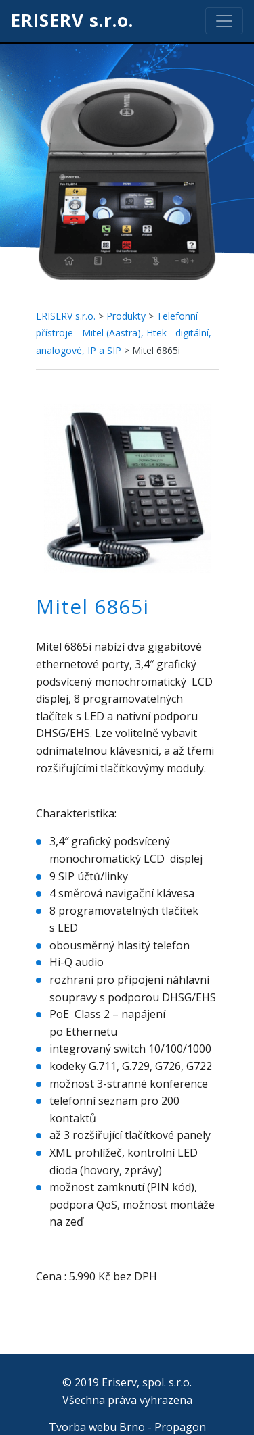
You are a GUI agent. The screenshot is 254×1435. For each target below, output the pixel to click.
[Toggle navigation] (224, 20)
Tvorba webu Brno (97, 1426)
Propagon (180, 1426)
